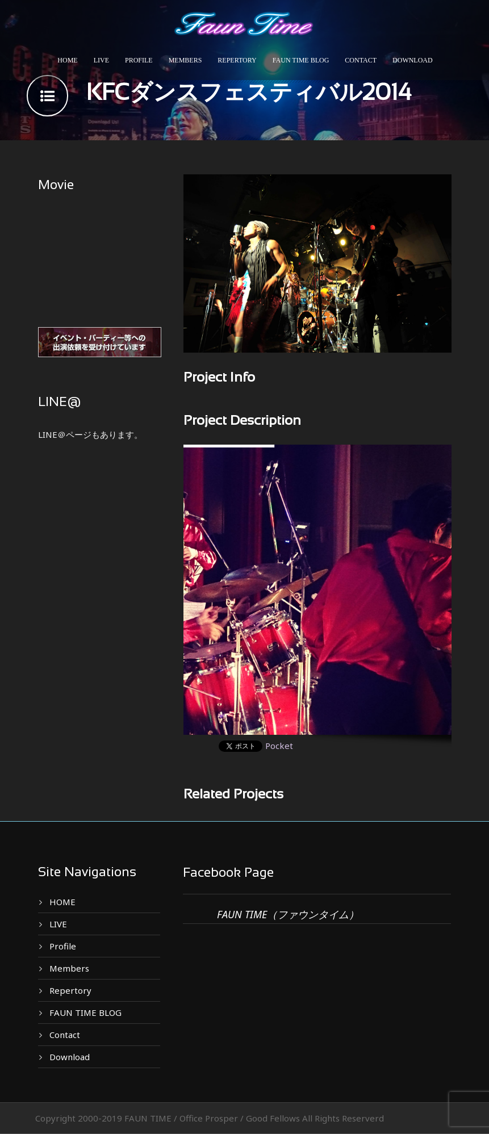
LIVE (101, 60)
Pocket (279, 745)
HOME (67, 60)
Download (412, 60)
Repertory (237, 60)
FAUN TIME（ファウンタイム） (288, 914)
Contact (361, 60)
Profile (139, 60)
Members (185, 60)
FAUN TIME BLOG (301, 60)
